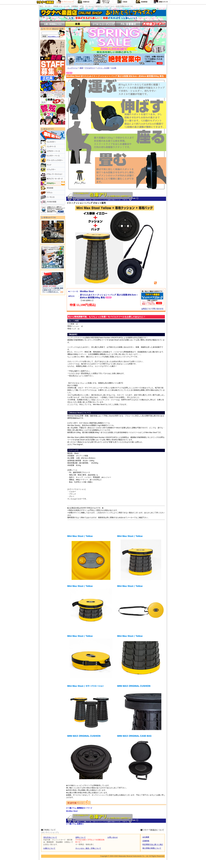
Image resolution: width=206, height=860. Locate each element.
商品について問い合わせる (152, 309)
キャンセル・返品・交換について (88, 848)
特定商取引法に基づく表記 (152, 844)
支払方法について (50, 837)
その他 (113, 68)
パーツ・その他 (103, 68)
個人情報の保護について (151, 848)
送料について (80, 837)
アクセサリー (90, 68)
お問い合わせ (112, 837)
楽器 (81, 68)
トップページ (72, 68)
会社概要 (145, 837)
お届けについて (49, 848)
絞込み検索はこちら (54, 36)
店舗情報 (145, 841)
